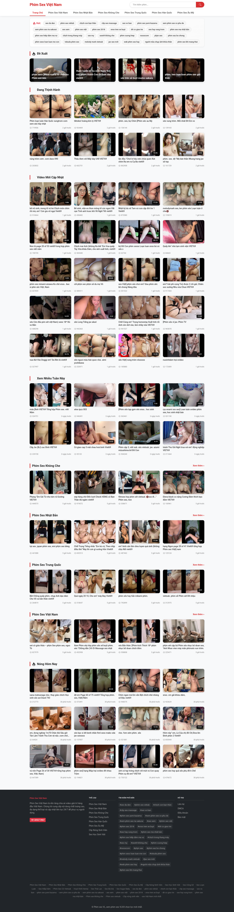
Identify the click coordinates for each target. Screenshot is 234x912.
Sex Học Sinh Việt (97, 833)
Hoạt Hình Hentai (81, 887)
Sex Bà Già (109, 887)
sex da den (50, 23)
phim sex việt (81, 29)
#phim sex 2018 (127, 825)
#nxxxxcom (125, 847)
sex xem (65, 29)
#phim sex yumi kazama (131, 814)
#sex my (123, 841)
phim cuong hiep (127, 35)
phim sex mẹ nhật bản (179, 29)
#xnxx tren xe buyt (146, 825)
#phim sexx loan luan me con (133, 852)
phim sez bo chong (176, 35)
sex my (91, 35)
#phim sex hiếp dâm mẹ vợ (132, 836)
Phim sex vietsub (113, 895)
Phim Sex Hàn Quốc (162, 12)
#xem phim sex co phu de (156, 814)
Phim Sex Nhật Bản (83, 12)
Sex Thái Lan (96, 887)
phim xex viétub (67, 23)
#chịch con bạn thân (162, 803)
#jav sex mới (149, 857)
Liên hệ (181, 803)
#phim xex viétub (142, 803)
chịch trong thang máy (72, 35)
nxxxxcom (144, 35)
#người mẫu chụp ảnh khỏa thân (155, 863)
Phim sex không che (94, 895)
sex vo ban (127, 23)
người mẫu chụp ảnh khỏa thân (158, 42)
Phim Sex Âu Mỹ (185, 12)
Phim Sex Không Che (108, 12)
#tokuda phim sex (158, 852)
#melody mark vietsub (130, 857)
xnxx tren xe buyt (118, 29)
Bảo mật (181, 816)
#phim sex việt (165, 819)
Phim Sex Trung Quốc (136, 12)
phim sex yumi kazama (147, 23)
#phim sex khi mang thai (131, 868)
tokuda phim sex (72, 42)
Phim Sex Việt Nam (46, 4)
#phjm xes (138, 847)
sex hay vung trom (156, 29)
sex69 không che (107, 35)
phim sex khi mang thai (188, 42)
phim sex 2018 (98, 29)
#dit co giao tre (164, 825)
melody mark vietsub (94, 42)
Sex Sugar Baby (123, 887)
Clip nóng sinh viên (131, 895)
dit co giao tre (137, 29)
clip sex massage (109, 23)
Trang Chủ (37, 12)
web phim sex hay (131, 42)
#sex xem (151, 819)
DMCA (181, 807)
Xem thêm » (198, 464)
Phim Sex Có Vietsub (62, 887)
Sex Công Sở (188, 883)
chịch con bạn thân (88, 23)
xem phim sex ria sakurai (46, 29)
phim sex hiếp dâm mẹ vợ (46, 35)
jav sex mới (113, 42)
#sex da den (125, 803)
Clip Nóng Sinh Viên (98, 829)
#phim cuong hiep (159, 841)
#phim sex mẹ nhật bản (151, 830)
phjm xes (158, 35)
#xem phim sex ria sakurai (131, 819)
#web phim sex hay (128, 863)
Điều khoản (183, 811)
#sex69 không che (139, 841)
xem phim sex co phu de (173, 23)
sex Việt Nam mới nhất (151, 895)
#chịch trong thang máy (158, 836)
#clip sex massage (128, 809)
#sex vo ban (145, 809)
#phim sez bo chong (156, 847)
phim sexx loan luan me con (47, 42)
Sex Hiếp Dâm (45, 887)
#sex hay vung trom (128, 830)
